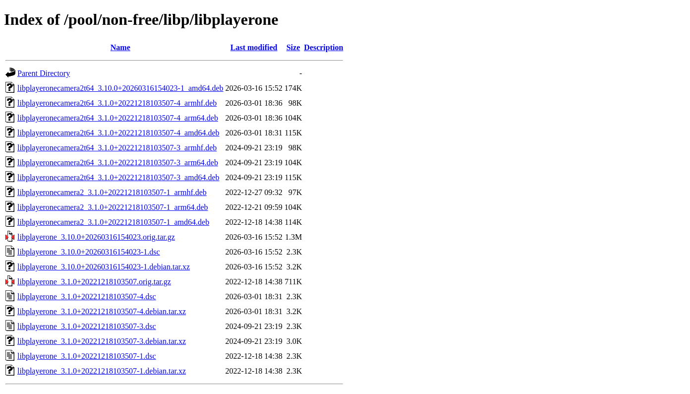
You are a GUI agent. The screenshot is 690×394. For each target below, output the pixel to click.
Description (323, 47)
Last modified (254, 47)
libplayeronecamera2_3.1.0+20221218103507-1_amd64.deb (113, 222)
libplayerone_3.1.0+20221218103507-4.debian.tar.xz (101, 311)
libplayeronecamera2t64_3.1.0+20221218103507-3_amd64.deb (118, 177)
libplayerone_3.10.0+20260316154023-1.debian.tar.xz (103, 267)
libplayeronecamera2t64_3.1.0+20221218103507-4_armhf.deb (117, 103)
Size (293, 47)
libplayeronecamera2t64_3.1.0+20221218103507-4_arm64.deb (117, 118)
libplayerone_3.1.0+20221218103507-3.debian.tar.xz (101, 341)
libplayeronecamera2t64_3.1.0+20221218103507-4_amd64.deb (118, 133)
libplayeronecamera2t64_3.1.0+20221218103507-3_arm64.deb (117, 162)
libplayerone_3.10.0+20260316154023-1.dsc (88, 252)
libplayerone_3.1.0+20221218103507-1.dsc (86, 356)
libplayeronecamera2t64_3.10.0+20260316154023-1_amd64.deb (120, 88)
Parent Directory (43, 73)
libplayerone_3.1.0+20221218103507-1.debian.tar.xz (101, 371)
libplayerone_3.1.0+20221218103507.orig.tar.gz (94, 281)
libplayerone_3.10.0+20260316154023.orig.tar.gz (96, 237)
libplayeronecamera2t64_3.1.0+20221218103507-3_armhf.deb (117, 147)
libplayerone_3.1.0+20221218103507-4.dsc (86, 296)
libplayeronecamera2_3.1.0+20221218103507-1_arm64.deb (112, 207)
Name (120, 47)
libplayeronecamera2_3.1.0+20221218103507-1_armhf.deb (112, 192)
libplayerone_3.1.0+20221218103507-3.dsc (86, 326)
